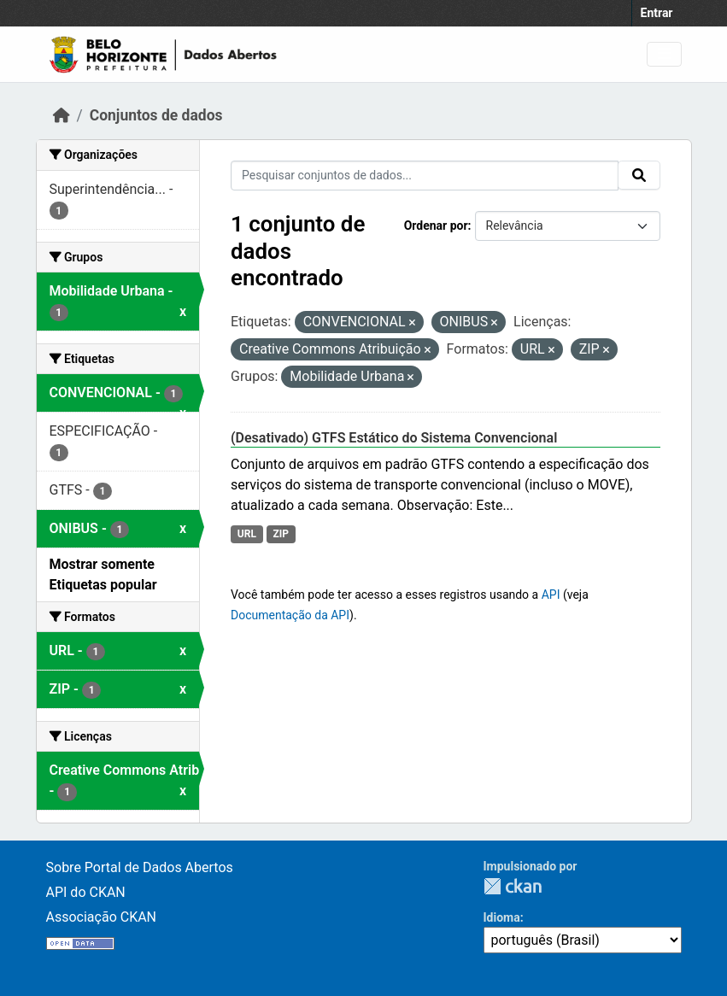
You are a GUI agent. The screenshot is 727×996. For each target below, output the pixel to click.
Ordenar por (436, 225)
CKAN (513, 886)
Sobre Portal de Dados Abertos (139, 867)
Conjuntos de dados (156, 115)
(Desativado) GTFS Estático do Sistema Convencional (394, 438)
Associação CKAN (101, 917)
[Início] (61, 115)
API (551, 594)
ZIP (281, 534)
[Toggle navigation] (664, 54)
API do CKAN (86, 892)
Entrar (657, 13)
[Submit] (639, 175)
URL (246, 534)
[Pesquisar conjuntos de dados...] (425, 175)
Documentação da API (290, 615)
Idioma (502, 917)
